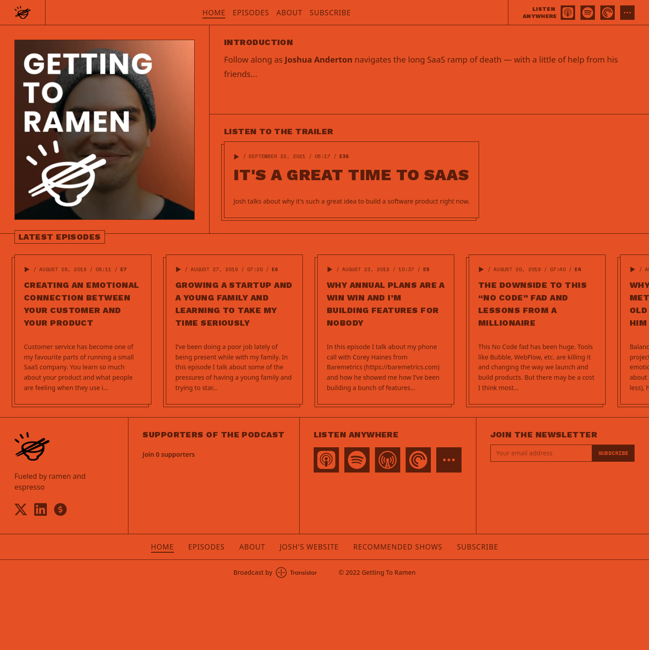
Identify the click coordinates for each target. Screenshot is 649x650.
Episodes (251, 13)
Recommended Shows (398, 547)
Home (213, 13)
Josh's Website (308, 547)
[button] (236, 157)
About (289, 13)
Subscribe (330, 13)
